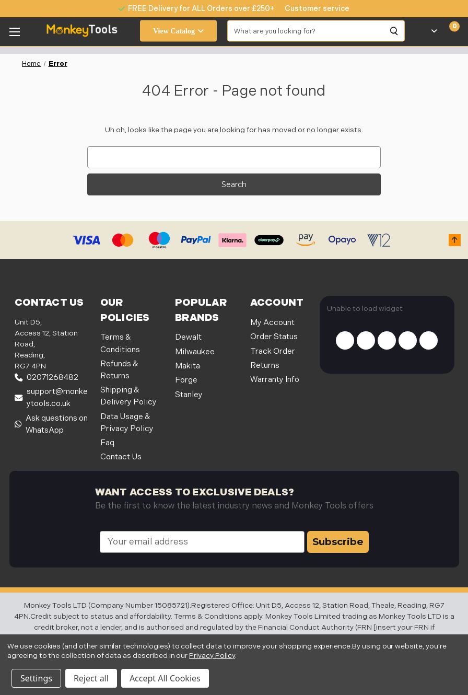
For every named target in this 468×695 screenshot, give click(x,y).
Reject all (91, 678)
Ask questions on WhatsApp (51, 424)
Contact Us (121, 457)
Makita (187, 366)
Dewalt (188, 337)
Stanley (189, 395)
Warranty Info (274, 380)
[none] (311, 8)
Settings (36, 678)
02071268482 (46, 378)
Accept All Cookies (165, 678)
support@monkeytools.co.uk (51, 398)
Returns (264, 365)
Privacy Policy (212, 655)
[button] (455, 240)
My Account (272, 323)
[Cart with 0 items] (448, 30)
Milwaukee (195, 352)
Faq (107, 443)
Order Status (274, 337)
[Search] (394, 31)
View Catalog (178, 31)
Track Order (272, 351)
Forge (186, 380)
